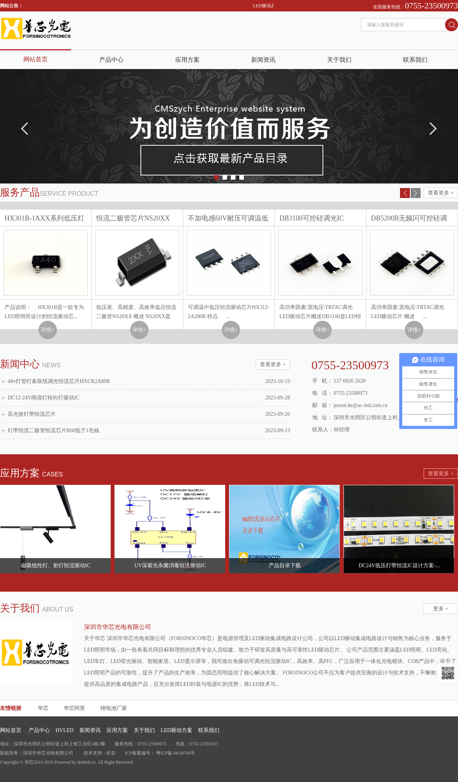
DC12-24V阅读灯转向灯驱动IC (43, 398)
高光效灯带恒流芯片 (32, 414)
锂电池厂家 (113, 708)
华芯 (43, 708)
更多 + (440, 608)
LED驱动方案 (176, 730)
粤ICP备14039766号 (175, 753)
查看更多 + (440, 193)
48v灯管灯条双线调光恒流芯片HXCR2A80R (59, 381)
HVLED (65, 730)
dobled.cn (86, 762)
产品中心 (111, 59)
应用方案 (187, 59)
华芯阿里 (74, 708)
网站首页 (35, 59)
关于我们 (339, 59)
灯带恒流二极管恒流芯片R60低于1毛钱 (53, 430)
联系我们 (415, 59)
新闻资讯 (263, 59)
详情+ (48, 330)
